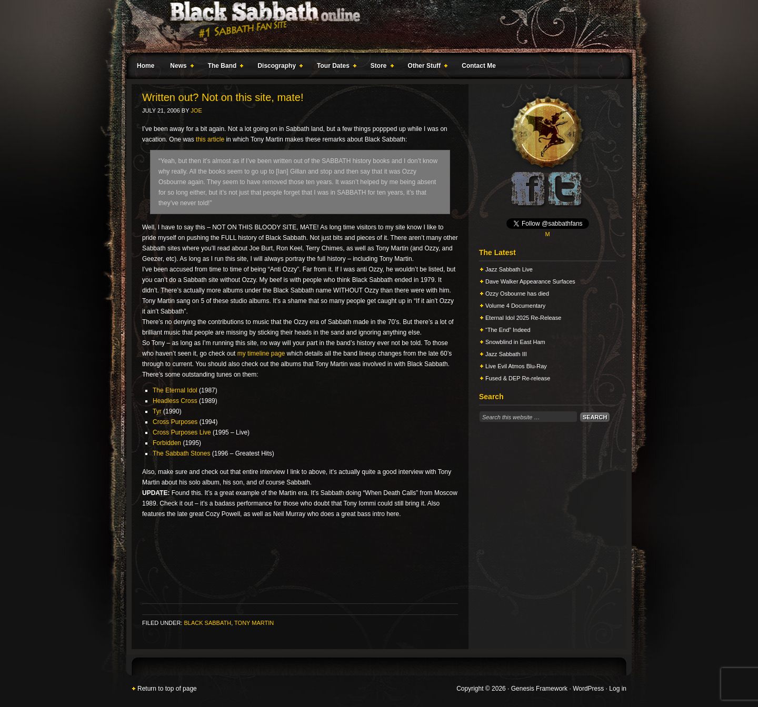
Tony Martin (254, 623)
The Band (224, 67)
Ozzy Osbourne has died (517, 293)
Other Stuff (426, 67)
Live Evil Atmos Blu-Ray (516, 366)
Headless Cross (175, 401)
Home (145, 65)
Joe (196, 110)
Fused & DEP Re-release (517, 378)
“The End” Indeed (508, 330)
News (179, 67)
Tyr (157, 411)
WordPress (588, 688)
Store (380, 67)
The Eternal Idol (175, 390)
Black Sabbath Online (373, 26)
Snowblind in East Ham (515, 342)
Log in (617, 688)
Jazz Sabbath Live (509, 269)
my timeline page (261, 353)
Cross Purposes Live (182, 432)
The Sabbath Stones (181, 453)
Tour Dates (334, 67)
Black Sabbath (207, 623)
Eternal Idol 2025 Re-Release (523, 318)
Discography (278, 67)
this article (210, 139)
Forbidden (167, 443)
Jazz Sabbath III (506, 354)
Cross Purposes (175, 422)
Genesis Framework (539, 688)
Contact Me (479, 65)
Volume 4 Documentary (515, 305)
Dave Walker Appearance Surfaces (530, 281)
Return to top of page (167, 688)
